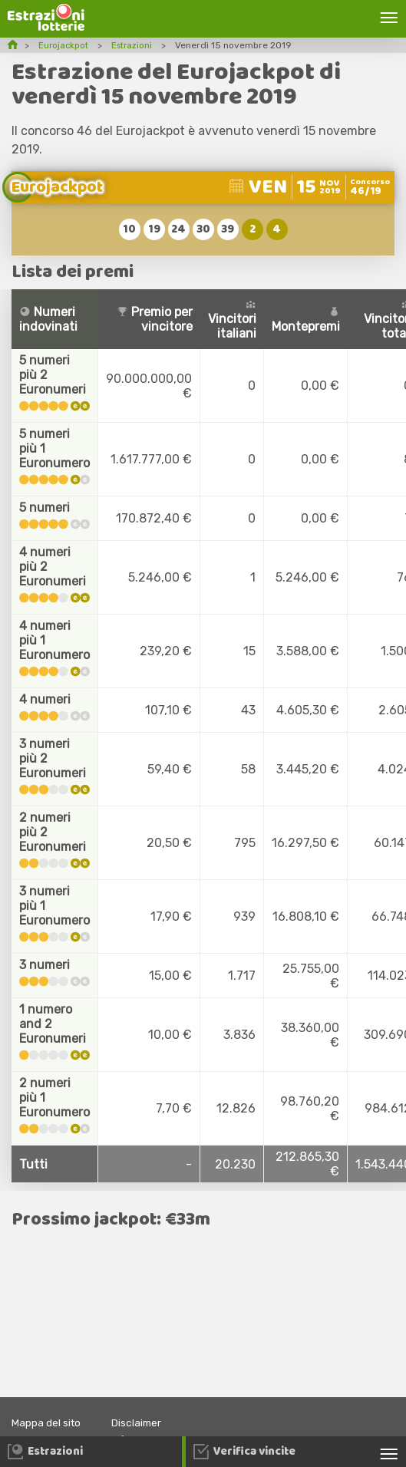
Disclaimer (143, 1422)
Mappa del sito (49, 1422)
